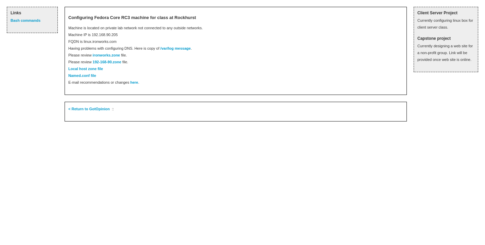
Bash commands (25, 20)
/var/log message (175, 48)
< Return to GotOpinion (89, 109)
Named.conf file (82, 76)
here (134, 82)
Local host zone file (85, 69)
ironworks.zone (106, 55)
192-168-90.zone (107, 62)
